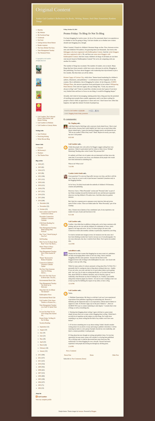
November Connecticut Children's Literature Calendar (46, 218)
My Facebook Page (43, 35)
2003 (40, 385)
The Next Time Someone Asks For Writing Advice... (46, 271)
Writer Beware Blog (44, 139)
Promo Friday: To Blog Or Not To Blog (47, 319)
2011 (39, 361)
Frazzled (40, 148)
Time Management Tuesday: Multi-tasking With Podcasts (48, 229)
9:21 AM (71, 215)
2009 (40, 367)
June (41, 336)
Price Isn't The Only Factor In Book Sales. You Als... (47, 276)
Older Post (115, 355)
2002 (40, 388)
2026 (40, 164)
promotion (85, 113)
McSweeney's (42, 150)
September (43, 327)
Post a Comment (71, 351)
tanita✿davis (72, 250)
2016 (40, 194)
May (41, 339)
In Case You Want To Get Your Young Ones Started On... (47, 313)
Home (92, 355)
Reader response (43, 45)
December (43, 203)
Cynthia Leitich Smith (75, 173)
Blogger (93, 411)
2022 (40, 176)
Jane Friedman (42, 134)
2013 (40, 355)
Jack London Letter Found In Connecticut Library (48, 212)
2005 (40, 379)
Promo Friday (78, 113)
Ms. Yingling (72, 123)
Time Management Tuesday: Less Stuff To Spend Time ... (48, 307)
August (42, 330)
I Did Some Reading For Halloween (46, 224)
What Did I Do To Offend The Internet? (47, 291)
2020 (40, 182)
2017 (40, 191)
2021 (40, 179)
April (41, 342)
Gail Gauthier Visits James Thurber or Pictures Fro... (47, 301)
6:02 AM (71, 137)
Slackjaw (40, 153)
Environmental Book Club (47, 280)
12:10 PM (71, 283)
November (43, 206)
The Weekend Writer (44, 53)
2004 (40, 382)
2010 (40, 364)
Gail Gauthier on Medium (45, 123)
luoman (81, 411)
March (42, 345)
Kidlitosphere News (45, 294)
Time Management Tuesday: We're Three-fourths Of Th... (48, 253)
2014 (40, 200)
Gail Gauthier (72, 144)
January (42, 351)
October (42, 209)
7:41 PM (71, 166)
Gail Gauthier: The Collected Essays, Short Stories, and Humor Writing (46, 118)
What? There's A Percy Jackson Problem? (46, 247)
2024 (40, 170)
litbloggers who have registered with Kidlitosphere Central (83, 52)
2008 (40, 370)
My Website (41, 32)
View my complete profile (43, 399)
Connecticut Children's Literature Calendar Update (46, 264)
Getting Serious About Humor (47, 43)
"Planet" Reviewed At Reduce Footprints (46, 259)
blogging (71, 113)
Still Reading (43, 239)
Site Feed (40, 40)
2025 (40, 167)
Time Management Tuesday (46, 50)
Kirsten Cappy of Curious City (74, 77)
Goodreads (41, 37)
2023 (40, 173)
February (43, 348)
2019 (40, 185)
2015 (40, 197)
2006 (40, 376)
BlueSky (40, 30)
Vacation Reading (44, 323)
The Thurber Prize (43, 155)
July (41, 333)
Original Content (53, 9)
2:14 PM (71, 346)
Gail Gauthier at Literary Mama (47, 125)
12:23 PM (71, 244)
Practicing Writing (43, 136)
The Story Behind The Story (46, 48)
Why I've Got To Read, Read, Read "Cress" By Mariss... (48, 243)
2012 (40, 358)
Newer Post (67, 355)
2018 (40, 188)
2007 (40, 373)
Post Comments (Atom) (79, 359)
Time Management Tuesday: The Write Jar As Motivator (48, 285)
